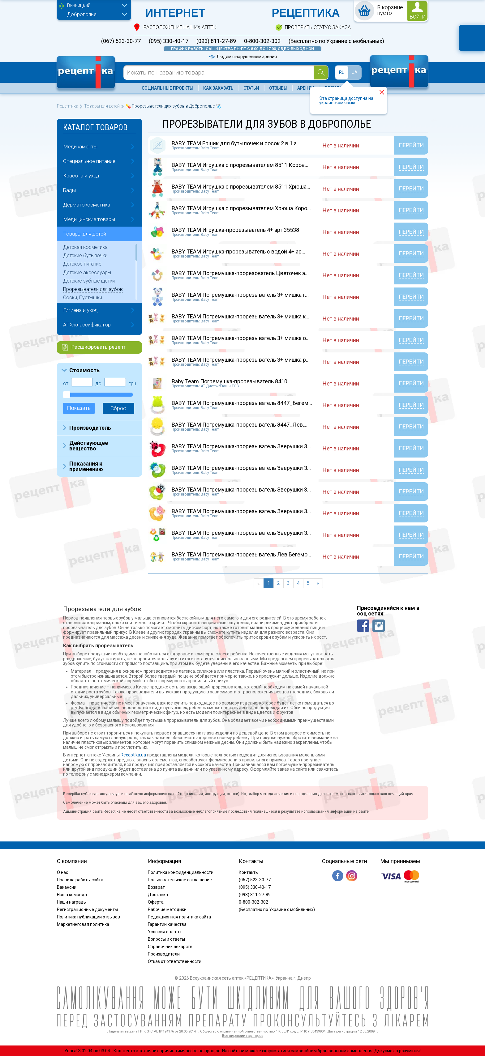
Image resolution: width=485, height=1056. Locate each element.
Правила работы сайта (80, 879)
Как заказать (218, 88)
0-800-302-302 (262, 41)
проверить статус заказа (318, 27)
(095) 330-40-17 (168, 41)
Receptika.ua (133, 754)
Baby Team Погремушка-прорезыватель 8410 (229, 381)
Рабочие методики (167, 909)
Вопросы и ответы (166, 939)
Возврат (156, 887)
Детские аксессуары (87, 272)
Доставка (158, 894)
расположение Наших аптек (180, 27)
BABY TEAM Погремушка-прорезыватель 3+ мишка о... (241, 338)
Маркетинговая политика (83, 924)
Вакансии (66, 887)
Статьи (251, 88)
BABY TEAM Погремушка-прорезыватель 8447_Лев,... (239, 424)
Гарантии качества (167, 924)
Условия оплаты (164, 931)
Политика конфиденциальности (180, 872)
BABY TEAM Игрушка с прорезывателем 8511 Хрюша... (241, 186)
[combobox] (96, 6)
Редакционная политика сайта (179, 916)
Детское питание (82, 264)
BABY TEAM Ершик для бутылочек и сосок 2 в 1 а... (236, 143)
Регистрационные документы (87, 909)
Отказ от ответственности (174, 961)
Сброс (118, 408)
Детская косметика (85, 247)
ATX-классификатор (87, 324)
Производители (164, 954)
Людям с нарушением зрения (242, 56)
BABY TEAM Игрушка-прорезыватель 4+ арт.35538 (235, 230)
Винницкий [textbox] (78, 5)
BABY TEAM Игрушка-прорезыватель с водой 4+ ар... (238, 251)
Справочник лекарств (170, 946)
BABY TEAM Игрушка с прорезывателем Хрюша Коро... (241, 208)
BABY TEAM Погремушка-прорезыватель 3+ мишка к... (240, 316)
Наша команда (72, 894)
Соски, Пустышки (82, 297)
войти (417, 17)
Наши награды (72, 902)
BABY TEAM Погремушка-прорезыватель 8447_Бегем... (242, 403)
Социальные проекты (167, 88)
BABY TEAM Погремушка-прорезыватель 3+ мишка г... (240, 295)
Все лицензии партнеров (242, 1036)
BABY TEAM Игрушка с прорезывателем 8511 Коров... (240, 165)
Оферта (156, 902)
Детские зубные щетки (89, 281)
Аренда (306, 88)
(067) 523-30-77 (121, 41)
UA (355, 72)
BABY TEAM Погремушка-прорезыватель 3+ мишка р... (241, 359)
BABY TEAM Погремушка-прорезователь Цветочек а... (240, 273)
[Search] (321, 72)
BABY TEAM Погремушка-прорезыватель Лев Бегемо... (241, 554)
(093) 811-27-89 (216, 41)
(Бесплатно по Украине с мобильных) (336, 41)
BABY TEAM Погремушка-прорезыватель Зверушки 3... (241, 446)
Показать (79, 408)
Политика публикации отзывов (88, 916)
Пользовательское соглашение (180, 879)
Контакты (249, 872)
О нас (62, 872)
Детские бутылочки (85, 255)
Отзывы (278, 88)
